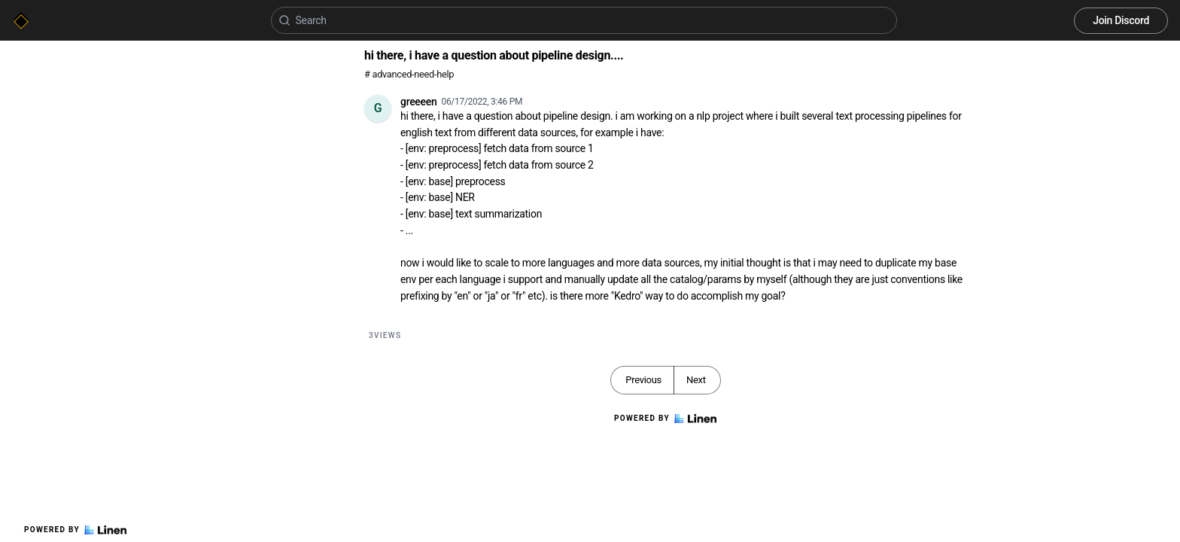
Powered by (75, 529)
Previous (643, 379)
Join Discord (1121, 20)
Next (696, 379)
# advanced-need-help (409, 74)
